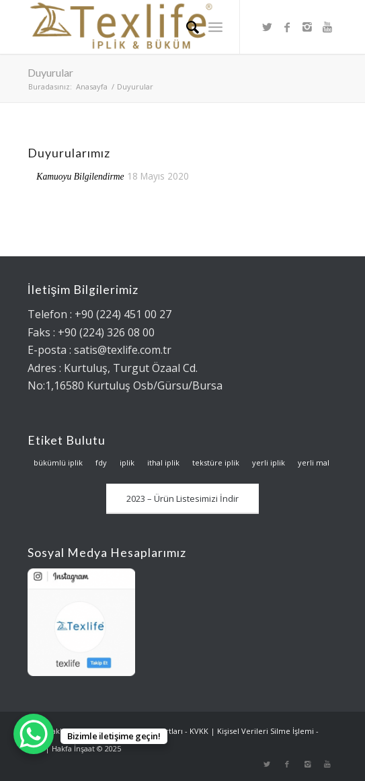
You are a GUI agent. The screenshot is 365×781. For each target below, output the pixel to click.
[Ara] (186, 27)
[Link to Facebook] (287, 27)
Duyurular (50, 72)
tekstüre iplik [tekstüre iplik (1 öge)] (215, 462)
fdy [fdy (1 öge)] (101, 462)
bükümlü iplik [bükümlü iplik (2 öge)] (58, 462)
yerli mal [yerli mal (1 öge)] (313, 462)
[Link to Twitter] (267, 27)
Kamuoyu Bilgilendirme (80, 177)
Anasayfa (92, 86)
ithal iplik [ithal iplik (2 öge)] (163, 462)
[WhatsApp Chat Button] (33, 734)
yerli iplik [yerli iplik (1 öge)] (268, 462)
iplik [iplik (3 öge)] (127, 462)
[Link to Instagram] (307, 27)
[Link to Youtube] (327, 27)
